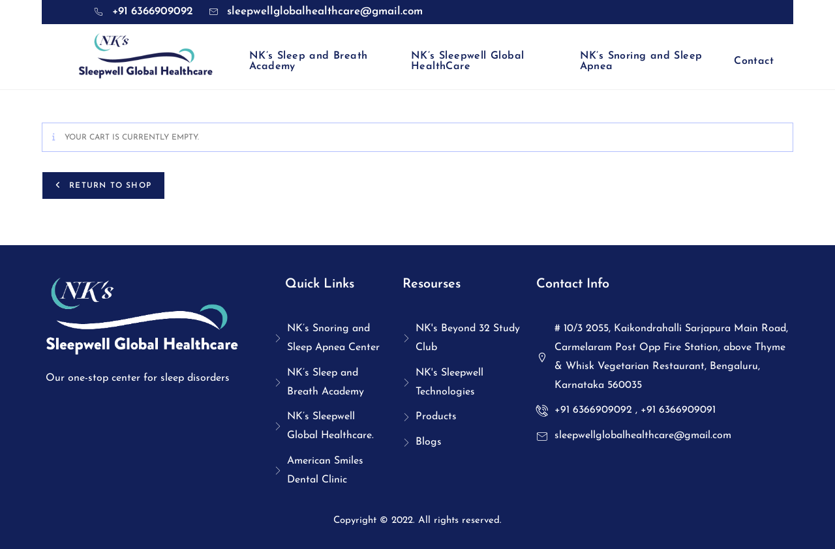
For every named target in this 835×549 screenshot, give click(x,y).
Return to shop (108, 186)
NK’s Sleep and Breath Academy (308, 61)
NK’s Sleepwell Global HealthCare (467, 61)
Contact (754, 61)
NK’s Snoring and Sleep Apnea (641, 61)
